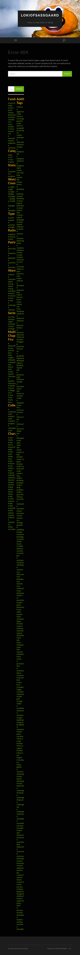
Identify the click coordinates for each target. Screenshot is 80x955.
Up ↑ (70, 948)
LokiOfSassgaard (40, 15)
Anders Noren (61, 948)
